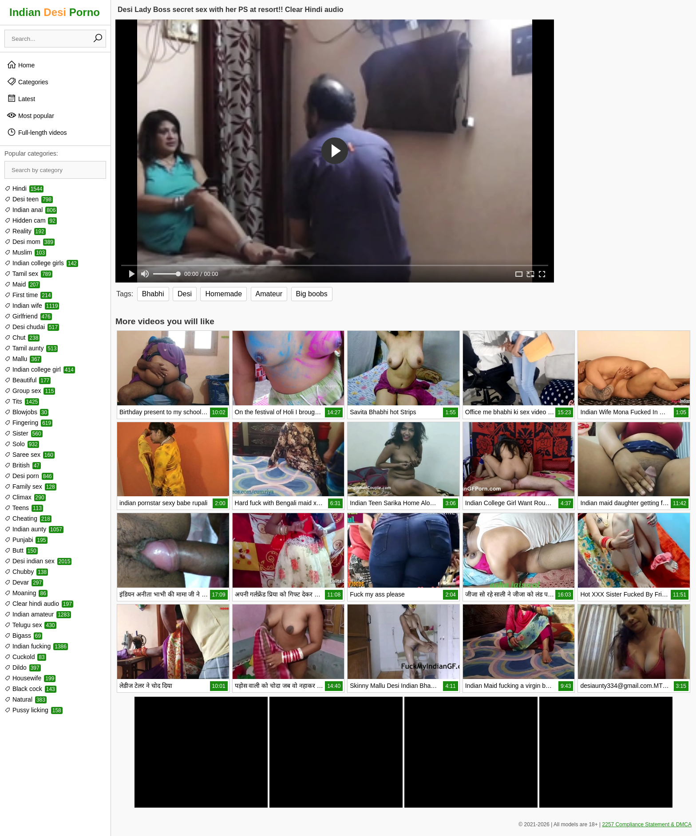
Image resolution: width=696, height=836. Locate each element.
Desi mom (29, 241)
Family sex (30, 486)
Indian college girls (41, 263)
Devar (23, 582)
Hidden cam (30, 220)
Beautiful (27, 380)
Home (21, 65)
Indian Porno (54, 12)
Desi (185, 294)
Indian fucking (36, 646)
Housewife (29, 678)
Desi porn (28, 475)
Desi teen (28, 199)
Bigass (23, 635)
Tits (21, 401)
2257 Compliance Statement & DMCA (647, 824)
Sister (23, 433)
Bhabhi (153, 294)
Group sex (29, 390)
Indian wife (31, 305)
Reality (25, 231)
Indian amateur (37, 614)
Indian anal (30, 209)
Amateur (269, 294)
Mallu (22, 358)
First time (28, 294)
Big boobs (312, 294)
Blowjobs (26, 412)
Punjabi (25, 539)
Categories (27, 81)
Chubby (26, 571)
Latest (21, 98)
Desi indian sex (37, 561)
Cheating (27, 518)
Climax (25, 497)
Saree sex (29, 454)
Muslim (25, 252)
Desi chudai (31, 326)
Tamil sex (28, 273)
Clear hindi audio (38, 603)
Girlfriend (28, 316)
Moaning (25, 593)
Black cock (30, 688)
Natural (25, 699)
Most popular (30, 115)
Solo (21, 443)
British (22, 465)
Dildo (22, 667)
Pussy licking (33, 710)
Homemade (223, 294)
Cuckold (25, 656)
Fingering (28, 422)
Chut (22, 337)
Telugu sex (30, 624)
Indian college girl (39, 369)
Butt (21, 550)
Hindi (24, 188)
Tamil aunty (31, 348)
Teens (23, 507)
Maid (22, 284)
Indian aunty (33, 529)
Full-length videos (37, 132)
